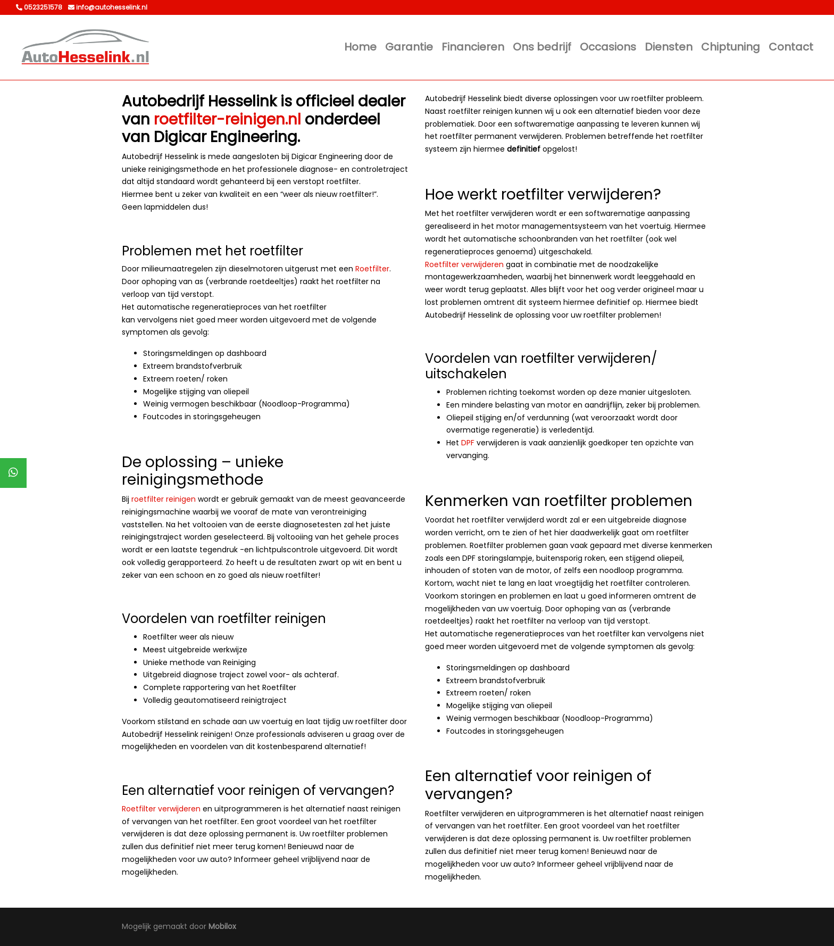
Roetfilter (372, 268)
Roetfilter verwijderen (161, 808)
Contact (791, 46)
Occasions (608, 46)
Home (360, 46)
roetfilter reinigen (163, 499)
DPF (467, 442)
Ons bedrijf (542, 46)
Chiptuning (730, 46)
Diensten (669, 46)
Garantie (409, 46)
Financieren (472, 46)
